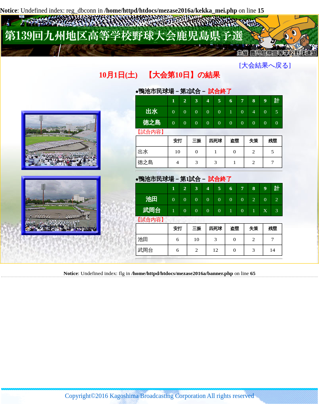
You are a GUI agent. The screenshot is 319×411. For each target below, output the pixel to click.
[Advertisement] (133, 332)
